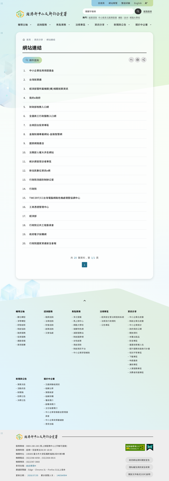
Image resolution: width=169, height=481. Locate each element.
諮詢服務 (42, 24)
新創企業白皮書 (136, 321)
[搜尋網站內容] (108, 11)
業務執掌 (49, 392)
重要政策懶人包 (136, 344)
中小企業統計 (135, 324)
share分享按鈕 (144, 59)
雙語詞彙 (125, 3)
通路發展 (21, 340)
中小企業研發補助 (81, 352)
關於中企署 (141, 24)
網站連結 (50, 39)
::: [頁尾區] (2, 433)
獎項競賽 (21, 344)
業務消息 (21, 384)
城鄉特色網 (78, 328)
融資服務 (21, 332)
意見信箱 (49, 423)
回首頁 (101, 3)
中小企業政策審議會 (54, 420)
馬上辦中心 (78, 321)
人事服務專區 (135, 368)
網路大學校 (135, 17)
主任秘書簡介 (51, 408)
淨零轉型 (21, 321)
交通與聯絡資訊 (52, 384)
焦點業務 (61, 24)
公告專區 (105, 324)
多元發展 (77, 317)
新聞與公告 (120, 24)
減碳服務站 (78, 332)
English (138, 3)
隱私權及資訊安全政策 (139, 467)
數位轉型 (21, 317)
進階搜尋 (147, 11)
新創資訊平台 (79, 348)
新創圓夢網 (78, 336)
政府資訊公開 (135, 328)
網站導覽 (113, 3)
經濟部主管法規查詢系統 (112, 317)
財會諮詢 (49, 324)
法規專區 (80, 24)
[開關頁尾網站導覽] (84, 301)
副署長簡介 (50, 404)
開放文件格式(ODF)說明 (139, 474)
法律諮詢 (49, 321)
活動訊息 (21, 388)
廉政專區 (133, 364)
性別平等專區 (135, 352)
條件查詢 (34, 60)
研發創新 (21, 324)
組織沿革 (49, 388)
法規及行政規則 (108, 321)
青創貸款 (77, 344)
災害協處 (49, 332)
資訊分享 (99, 24)
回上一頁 (130, 59)
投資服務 (21, 336)
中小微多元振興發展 (107, 17)
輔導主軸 (23, 24)
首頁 (28, 39)
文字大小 (146, 3)
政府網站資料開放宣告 (139, 460)
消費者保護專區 (136, 372)
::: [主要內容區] (2, 32)
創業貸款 (93, 17)
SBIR (126, 17)
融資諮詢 (49, 317)
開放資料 (133, 332)
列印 (136, 59)
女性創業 (77, 340)
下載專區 (133, 356)
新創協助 (21, 328)
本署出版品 (134, 336)
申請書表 (133, 360)
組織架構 (49, 396)
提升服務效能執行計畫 (139, 348)
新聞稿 (20, 392)
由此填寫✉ (31, 465)
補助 (120, 17)
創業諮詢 (49, 328)
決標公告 (21, 400)
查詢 (138, 11)
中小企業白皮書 (136, 317)
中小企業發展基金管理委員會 (56, 414)
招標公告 (21, 396)
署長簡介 (49, 400)
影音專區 (133, 340)
